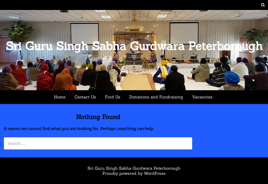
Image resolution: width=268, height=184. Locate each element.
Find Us (112, 96)
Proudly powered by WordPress (134, 173)
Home (60, 96)
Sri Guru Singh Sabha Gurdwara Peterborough (134, 46)
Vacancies (202, 96)
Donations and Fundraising (156, 96)
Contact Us (85, 96)
